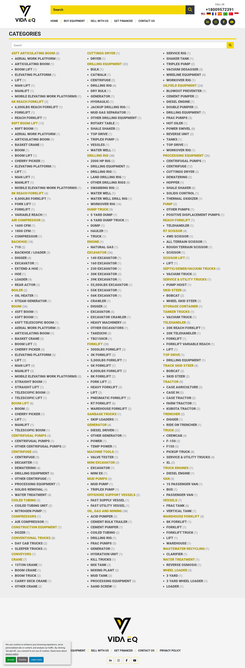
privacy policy (12, 654)
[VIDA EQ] (122, 630)
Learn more (36, 659)
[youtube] (231, 22)
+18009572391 (220, 10)
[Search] (118, 9)
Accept (10, 659)
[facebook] (223, 22)
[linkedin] (207, 22)
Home (54, 21)
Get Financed (123, 21)
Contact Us (146, 21)
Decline (22, 659)
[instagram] (215, 22)
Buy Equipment (74, 21)
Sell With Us (99, 21)
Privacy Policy (170, 650)
